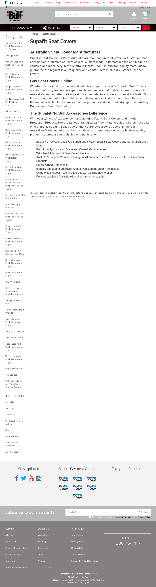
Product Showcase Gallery (14, 422)
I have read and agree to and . (120, 517)
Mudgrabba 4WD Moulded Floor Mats (14, 252)
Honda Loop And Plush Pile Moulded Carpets (14, 133)
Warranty (143, 2)
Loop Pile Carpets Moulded (13, 206)
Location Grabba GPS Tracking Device (15, 196)
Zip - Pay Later (12, 451)
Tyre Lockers (11, 374)
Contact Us (10, 414)
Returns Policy (12, 436)
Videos (132, 2)
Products (22, 27)
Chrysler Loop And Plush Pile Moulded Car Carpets (14, 46)
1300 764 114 (13, 4)
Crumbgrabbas (12, 55)
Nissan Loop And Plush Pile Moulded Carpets (14, 263)
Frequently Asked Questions (84, 561)
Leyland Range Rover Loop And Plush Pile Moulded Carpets (14, 184)
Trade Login (121, 2)
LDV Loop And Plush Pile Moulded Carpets (14, 157)
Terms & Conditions (124, 517)
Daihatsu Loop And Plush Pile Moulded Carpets (14, 64)
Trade (8, 430)
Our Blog (42, 541)
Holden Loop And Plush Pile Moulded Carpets (14, 120)
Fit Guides (84, 2)
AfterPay (49, 2)
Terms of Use (77, 534)
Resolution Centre (13, 554)
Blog (58, 2)
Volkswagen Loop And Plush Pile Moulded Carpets (13, 384)
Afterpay (9, 408)
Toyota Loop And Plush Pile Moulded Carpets (14, 359)
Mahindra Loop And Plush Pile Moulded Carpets (14, 216)
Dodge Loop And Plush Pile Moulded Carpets (14, 89)
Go (146, 27)
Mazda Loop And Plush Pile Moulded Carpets (14, 229)
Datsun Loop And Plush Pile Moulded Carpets (14, 77)
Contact (66, 2)
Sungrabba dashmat (14, 331)
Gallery (96, 2)
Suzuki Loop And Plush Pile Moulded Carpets (14, 347)
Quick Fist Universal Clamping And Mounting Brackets (14, 291)
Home (35, 33)
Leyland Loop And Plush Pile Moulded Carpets (14, 170)
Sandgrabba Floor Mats (13, 302)
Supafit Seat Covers (14, 337)
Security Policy (78, 554)
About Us (9, 402)
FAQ (75, 2)
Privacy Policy (144, 517)
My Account (107, 2)
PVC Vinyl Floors (12, 281)
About (38, 2)
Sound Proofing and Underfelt (14, 311)
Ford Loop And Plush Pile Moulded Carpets (15, 102)
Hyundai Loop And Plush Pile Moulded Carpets (14, 145)
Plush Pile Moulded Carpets (14, 274)
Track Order (10, 561)
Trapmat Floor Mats (14, 368)
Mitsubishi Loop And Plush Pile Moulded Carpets (14, 241)
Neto (88, 582)
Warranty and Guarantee (11, 444)
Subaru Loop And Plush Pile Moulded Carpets (14, 322)
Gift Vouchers (11, 111)
